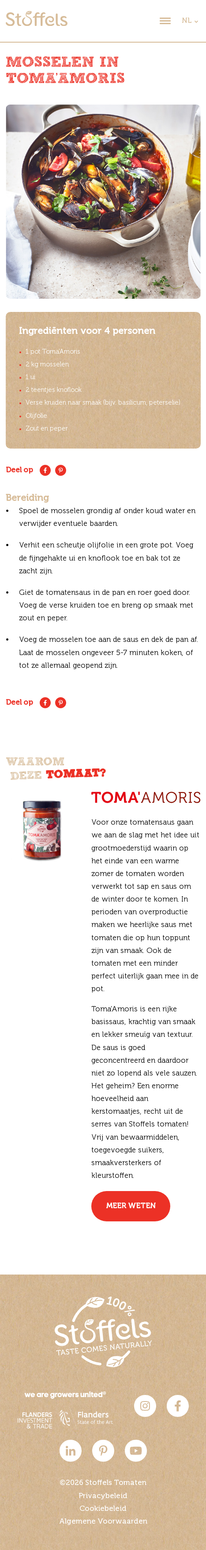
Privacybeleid (103, 1496)
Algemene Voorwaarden (103, 1521)
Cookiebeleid (103, 1509)
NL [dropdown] (187, 21)
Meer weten (131, 1206)
